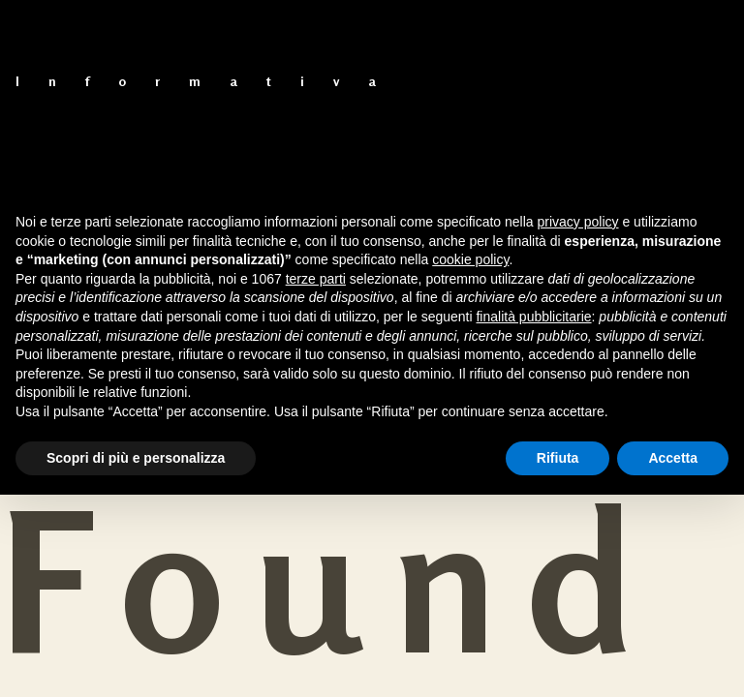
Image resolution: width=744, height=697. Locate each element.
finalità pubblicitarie (533, 316)
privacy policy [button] (578, 221)
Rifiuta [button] (558, 458)
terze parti (316, 279)
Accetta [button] (673, 458)
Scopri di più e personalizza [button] (135, 458)
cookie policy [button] (470, 259)
